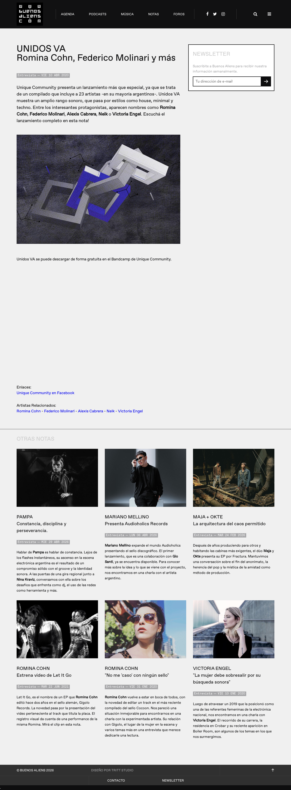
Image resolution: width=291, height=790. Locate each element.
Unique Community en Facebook (45, 393)
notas (153, 14)
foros (179, 14)
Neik (111, 411)
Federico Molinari (59, 411)
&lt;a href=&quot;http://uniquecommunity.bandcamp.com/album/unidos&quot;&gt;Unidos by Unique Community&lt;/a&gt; (98, 322)
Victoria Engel (130, 411)
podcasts (97, 14)
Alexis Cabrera (90, 411)
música (127, 14)
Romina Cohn (29, 411)
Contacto (116, 780)
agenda (67, 14)
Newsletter (173, 780)
